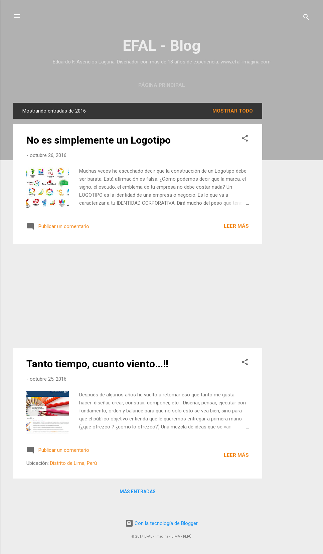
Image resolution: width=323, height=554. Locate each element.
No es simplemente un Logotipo (98, 140)
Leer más (236, 226)
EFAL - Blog (161, 45)
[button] (245, 139)
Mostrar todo (232, 111)
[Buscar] (306, 18)
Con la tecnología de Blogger (161, 523)
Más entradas (138, 491)
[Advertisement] (289, 203)
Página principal (161, 85)
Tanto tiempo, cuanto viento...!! (97, 364)
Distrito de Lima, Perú (73, 463)
